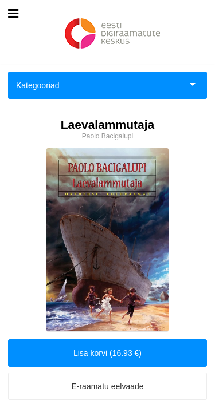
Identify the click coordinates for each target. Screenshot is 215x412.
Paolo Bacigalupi (107, 136)
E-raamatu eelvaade (107, 386)
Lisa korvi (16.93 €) (107, 353)
